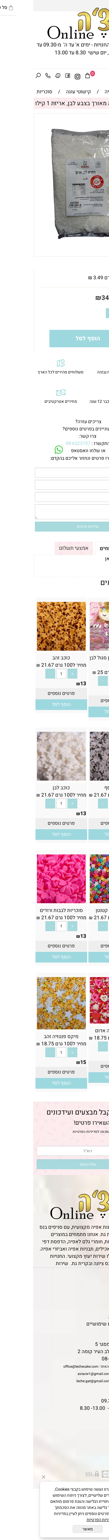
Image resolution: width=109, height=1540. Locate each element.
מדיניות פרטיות (90, 1316)
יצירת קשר (95, 1302)
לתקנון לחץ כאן (87, 558)
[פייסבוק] (34, 77)
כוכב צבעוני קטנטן (80, 910)
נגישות (99, 1309)
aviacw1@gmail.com (61, 1373)
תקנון (99, 1287)
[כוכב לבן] (28, 779)
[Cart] (54, 77)
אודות (100, 1294)
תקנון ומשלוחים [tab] (85, 548)
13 (50, 684)
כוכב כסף (80, 787)
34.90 (76, 298)
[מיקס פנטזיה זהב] (28, 1027)
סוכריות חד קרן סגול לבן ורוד (80, 661)
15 (103, 691)
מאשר (54, 1529)
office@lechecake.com (47, 1366)
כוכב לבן (28, 787)
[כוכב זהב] (28, 649)
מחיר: (93, 298)
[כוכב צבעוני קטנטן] (81, 901)
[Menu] (104, 77)
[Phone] (15, 77)
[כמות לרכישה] (87, 313)
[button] (80, 712)
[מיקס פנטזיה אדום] (81, 1022)
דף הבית (97, 1280)
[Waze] (25, 77)
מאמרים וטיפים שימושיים (79, 1324)
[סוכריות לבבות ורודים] (28, 901)
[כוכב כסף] (81, 779)
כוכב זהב (28, 657)
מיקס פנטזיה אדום (81, 1030)
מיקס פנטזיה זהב (28, 1036)
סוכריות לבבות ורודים (28, 910)
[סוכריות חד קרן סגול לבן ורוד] (81, 649)
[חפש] (5, 77)
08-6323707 (45, 443)
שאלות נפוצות (91, 1331)
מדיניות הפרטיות (52, 1131)
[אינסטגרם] (44, 77)
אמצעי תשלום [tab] (41, 548)
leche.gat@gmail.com (60, 1381)
